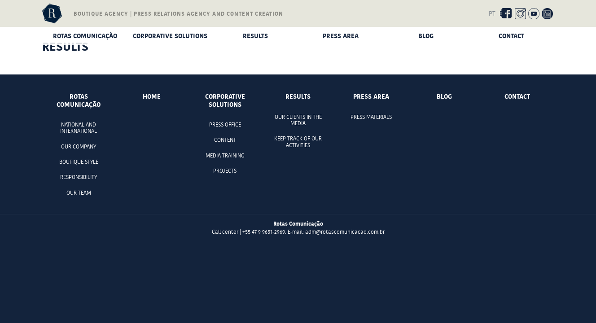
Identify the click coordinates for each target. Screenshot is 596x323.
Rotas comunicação (85, 35)
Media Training (225, 156)
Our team (78, 193)
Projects (225, 171)
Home (152, 96)
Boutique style (78, 162)
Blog (426, 35)
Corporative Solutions (170, 35)
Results (255, 35)
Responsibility (78, 177)
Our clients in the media (298, 120)
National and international (78, 128)
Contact (511, 35)
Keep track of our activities (298, 142)
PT (492, 13)
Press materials (371, 117)
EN (503, 13)
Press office (225, 125)
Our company (78, 147)
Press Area (341, 35)
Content (225, 140)
